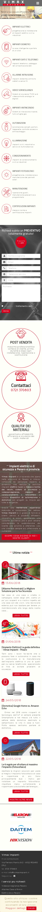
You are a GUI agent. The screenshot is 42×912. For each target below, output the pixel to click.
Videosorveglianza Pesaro (14, 886)
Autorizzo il (17, 306)
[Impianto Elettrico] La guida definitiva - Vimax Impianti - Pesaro (21, 648)
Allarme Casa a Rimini (12, 889)
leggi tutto (21, 615)
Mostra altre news (21, 800)
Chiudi (31, 908)
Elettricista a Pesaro (11, 893)
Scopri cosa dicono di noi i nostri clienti (21, 537)
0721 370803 (21, 390)
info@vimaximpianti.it (18, 872)
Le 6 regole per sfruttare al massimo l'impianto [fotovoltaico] (20, 765)
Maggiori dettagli (16, 908)
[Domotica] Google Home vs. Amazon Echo (20, 707)
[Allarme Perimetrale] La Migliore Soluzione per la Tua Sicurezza (18, 590)
